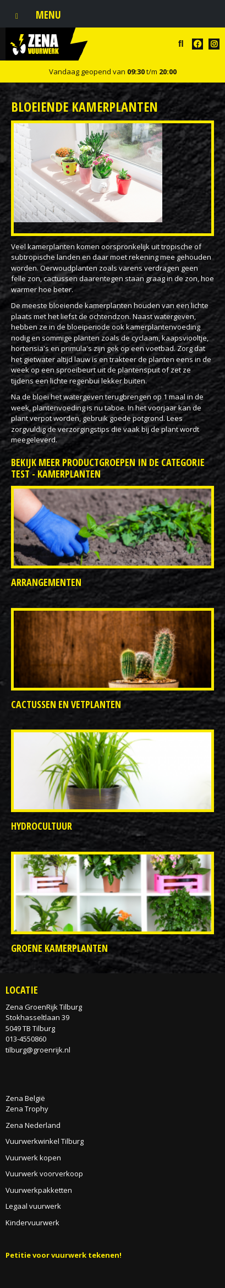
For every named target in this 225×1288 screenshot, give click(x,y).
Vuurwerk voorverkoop (44, 1174)
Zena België (25, 1098)
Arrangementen (46, 582)
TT (213, 44)
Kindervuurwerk (32, 1222)
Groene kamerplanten (59, 948)
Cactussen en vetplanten (66, 704)
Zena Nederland (33, 1125)
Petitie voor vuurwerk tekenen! (64, 1255)
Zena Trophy (27, 1109)
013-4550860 (26, 1039)
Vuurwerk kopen (33, 1158)
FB (197, 44)
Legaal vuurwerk (33, 1206)
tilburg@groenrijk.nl (38, 1050)
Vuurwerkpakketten (39, 1190)
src (180, 44)
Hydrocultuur (41, 825)
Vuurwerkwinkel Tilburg (45, 1141)
